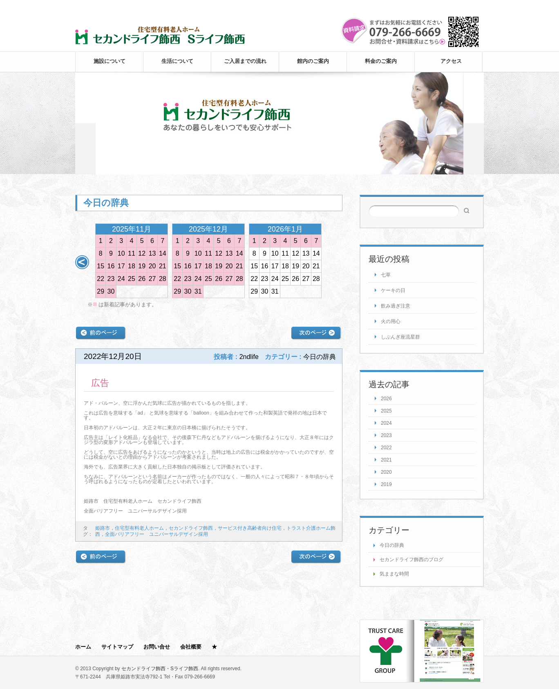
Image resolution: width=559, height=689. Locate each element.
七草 (386, 275)
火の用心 (390, 321)
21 (162, 266)
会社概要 (190, 647)
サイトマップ (117, 647)
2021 (386, 459)
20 (152, 266)
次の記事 (316, 333)
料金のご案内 (381, 61)
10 (121, 253)
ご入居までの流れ (245, 61)
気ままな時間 (394, 574)
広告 (100, 383)
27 (152, 278)
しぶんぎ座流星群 (400, 337)
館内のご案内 (313, 61)
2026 (386, 398)
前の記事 (100, 333)
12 (141, 253)
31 (198, 291)
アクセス (451, 61)
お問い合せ (156, 647)
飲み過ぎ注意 (395, 306)
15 (100, 266)
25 (131, 278)
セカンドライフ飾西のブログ (411, 559)
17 (121, 266)
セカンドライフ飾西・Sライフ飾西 (159, 668)
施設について (109, 61)
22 (100, 278)
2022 (386, 447)
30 (111, 291)
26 (141, 278)
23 (111, 278)
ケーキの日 (393, 290)
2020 (386, 472)
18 (131, 266)
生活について (177, 61)
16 (111, 266)
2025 (386, 410)
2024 (386, 423)
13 (152, 253)
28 (162, 278)
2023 (386, 435)
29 (100, 291)
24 (121, 278)
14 (162, 253)
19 (141, 266)
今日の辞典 (392, 545)
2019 (386, 484)
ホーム (83, 647)
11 (131, 253)
